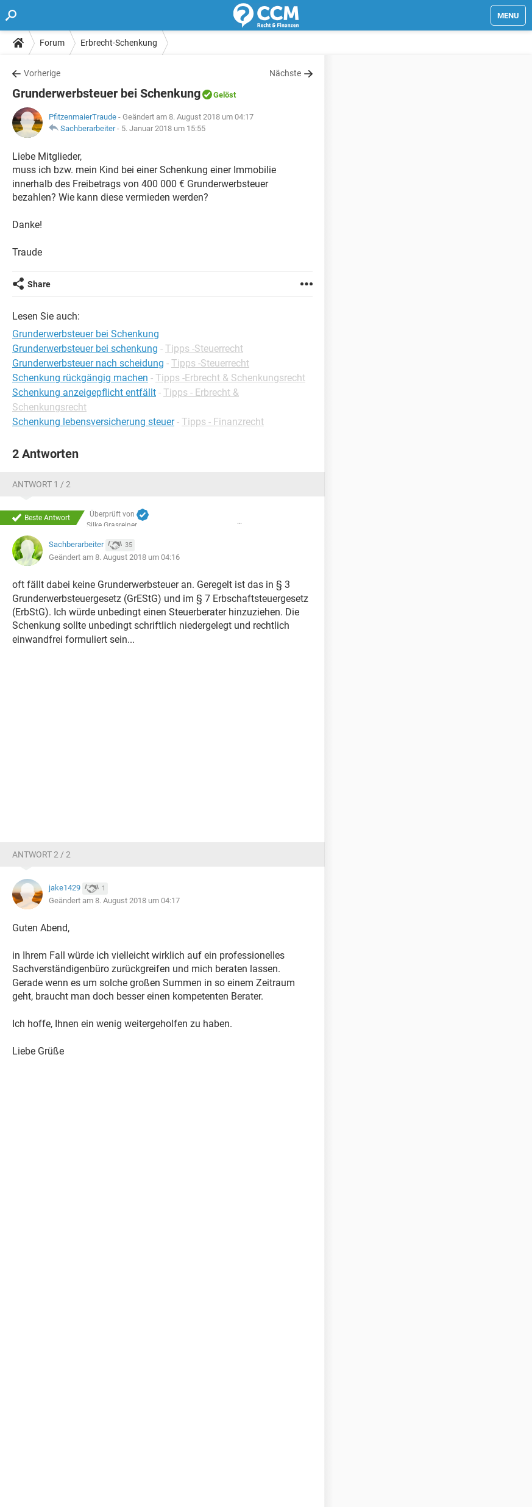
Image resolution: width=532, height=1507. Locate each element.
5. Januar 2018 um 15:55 (163, 128)
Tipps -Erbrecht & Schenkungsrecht (230, 378)
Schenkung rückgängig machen (80, 378)
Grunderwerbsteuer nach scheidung (88, 363)
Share (39, 284)
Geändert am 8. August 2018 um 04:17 (114, 900)
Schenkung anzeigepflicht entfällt (84, 392)
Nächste (285, 73)
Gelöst (224, 94)
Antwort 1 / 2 (41, 484)
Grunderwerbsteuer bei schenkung (85, 348)
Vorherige (42, 73)
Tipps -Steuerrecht (204, 348)
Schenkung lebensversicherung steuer (93, 422)
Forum (52, 43)
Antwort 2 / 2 (41, 854)
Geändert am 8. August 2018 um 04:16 (114, 557)
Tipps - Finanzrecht (223, 422)
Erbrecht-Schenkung (118, 43)
